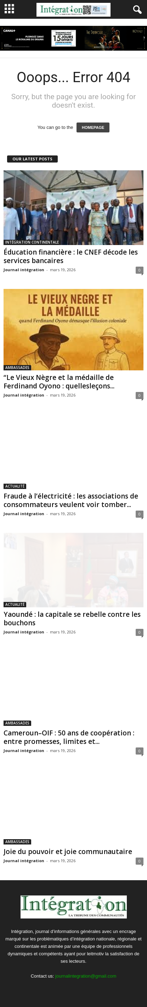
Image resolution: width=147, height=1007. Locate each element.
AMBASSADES (17, 367)
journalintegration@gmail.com (85, 976)
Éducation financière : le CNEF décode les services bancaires (71, 256)
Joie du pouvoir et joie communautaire (68, 851)
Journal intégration (24, 269)
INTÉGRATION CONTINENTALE (32, 242)
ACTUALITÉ (14, 486)
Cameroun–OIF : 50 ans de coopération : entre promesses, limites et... (69, 737)
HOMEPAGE (93, 127)
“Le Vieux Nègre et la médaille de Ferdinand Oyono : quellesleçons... (59, 382)
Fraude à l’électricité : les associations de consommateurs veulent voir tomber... (71, 500)
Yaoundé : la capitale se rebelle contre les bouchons (72, 618)
